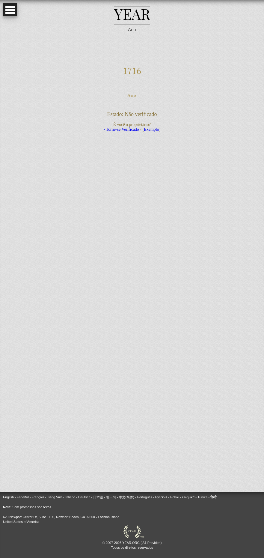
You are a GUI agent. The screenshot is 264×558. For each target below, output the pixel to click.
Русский (161, 497)
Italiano (70, 497)
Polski (174, 497)
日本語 (98, 497)
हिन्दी (213, 497)
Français (37, 497)
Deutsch (84, 497)
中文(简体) (126, 497)
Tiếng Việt (54, 497)
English (8, 497)
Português (144, 497)
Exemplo (151, 129)
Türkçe (202, 497)
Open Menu (10, 9)
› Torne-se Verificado (121, 129)
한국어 (111, 497)
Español (23, 497)
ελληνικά (188, 497)
